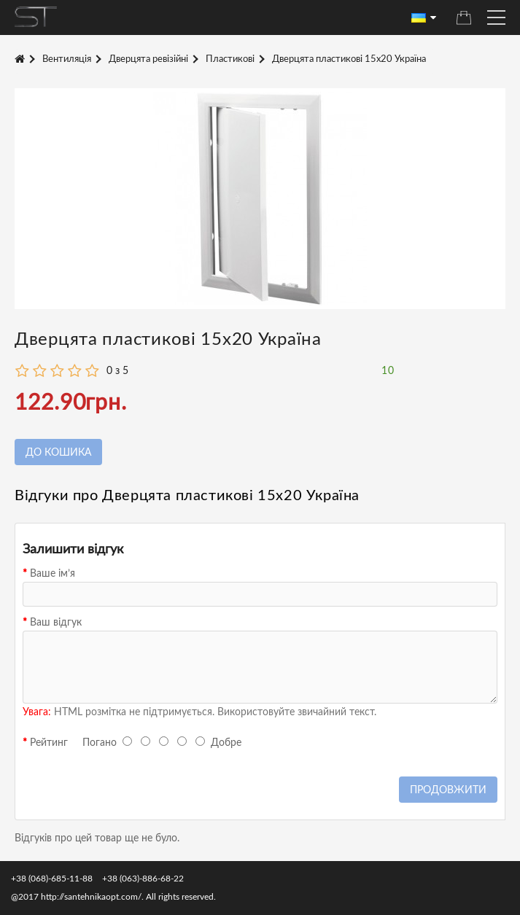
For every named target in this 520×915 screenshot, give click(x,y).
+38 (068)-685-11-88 (52, 878)
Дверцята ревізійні (148, 59)
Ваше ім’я (52, 574)
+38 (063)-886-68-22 (143, 878)
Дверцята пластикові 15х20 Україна (349, 59)
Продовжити (448, 790)
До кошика (58, 453)
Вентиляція (66, 59)
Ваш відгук (56, 623)
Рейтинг (49, 743)
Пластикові (230, 59)
